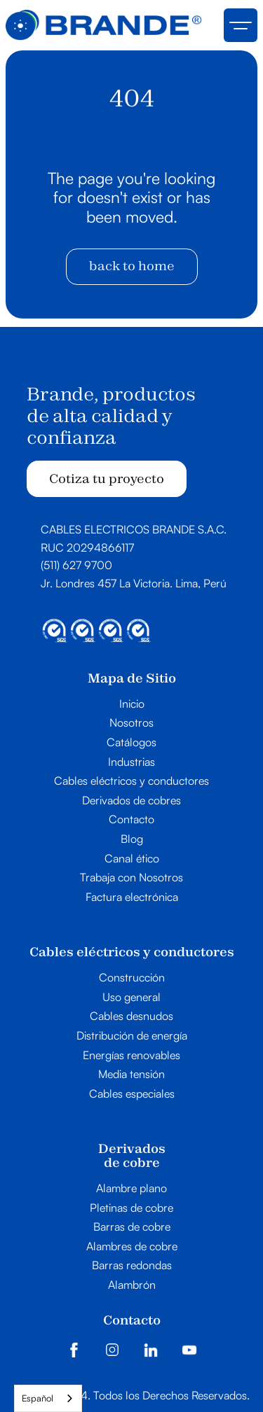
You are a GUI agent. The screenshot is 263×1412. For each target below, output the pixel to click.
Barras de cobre (131, 1227)
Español (37, 1398)
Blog (132, 839)
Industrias (131, 762)
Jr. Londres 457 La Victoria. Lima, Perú (134, 583)
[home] (104, 25)
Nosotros (131, 723)
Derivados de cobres (131, 801)
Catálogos (131, 742)
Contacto (131, 819)
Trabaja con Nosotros (131, 878)
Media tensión (131, 1074)
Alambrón (132, 1285)
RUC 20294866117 (87, 547)
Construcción (132, 978)
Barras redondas (132, 1265)
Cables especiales (132, 1094)
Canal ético (131, 859)
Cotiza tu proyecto (106, 478)
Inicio (131, 704)
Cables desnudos (131, 1016)
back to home (132, 266)
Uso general (131, 997)
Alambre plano (131, 1188)
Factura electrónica (132, 897)
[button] (240, 25)
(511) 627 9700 (76, 565)
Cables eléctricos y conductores (131, 781)
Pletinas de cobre (131, 1208)
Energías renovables (131, 1055)
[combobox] (48, 1398)
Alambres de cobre (131, 1246)
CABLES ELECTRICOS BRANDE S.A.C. (134, 529)
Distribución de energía (131, 1036)
